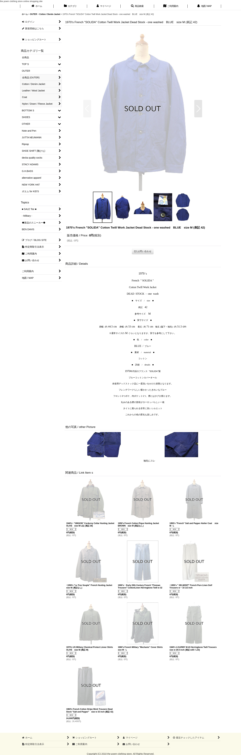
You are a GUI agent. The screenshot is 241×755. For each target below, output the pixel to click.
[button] (137, 6)
